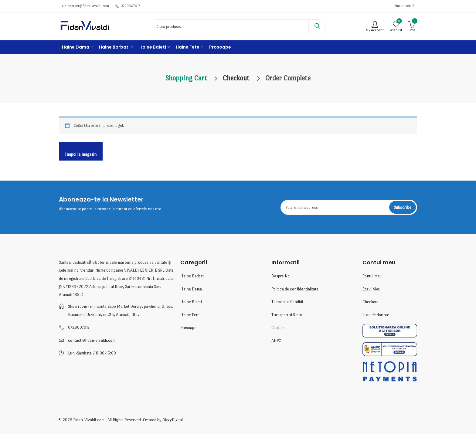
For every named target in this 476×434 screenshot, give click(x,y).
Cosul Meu (371, 289)
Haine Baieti (191, 302)
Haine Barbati (192, 276)
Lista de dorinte (375, 315)
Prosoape (188, 327)
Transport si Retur (286, 315)
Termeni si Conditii (287, 302)
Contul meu (372, 276)
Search (317, 26)
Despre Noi (281, 276)
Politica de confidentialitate (294, 289)
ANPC (276, 340)
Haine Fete (189, 315)
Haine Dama (191, 289)
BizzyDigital (172, 420)
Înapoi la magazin (81, 154)
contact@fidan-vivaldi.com (91, 340)
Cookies (277, 327)
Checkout (370, 302)
